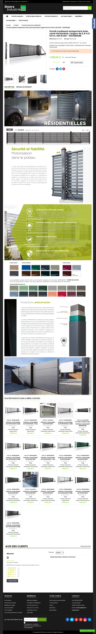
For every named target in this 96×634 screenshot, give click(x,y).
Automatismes (66, 16)
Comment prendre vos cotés (13, 612)
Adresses (52, 608)
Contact (76, 596)
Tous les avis (85, 546)
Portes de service (51, 16)
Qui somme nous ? (32, 605)
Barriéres (78, 16)
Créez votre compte (84, 1)
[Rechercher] (77, 8)
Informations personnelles (57, 600)
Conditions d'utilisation (34, 603)
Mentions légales (32, 600)
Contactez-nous (32, 610)
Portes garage (17, 16)
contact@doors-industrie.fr (19, 1)
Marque (66, 39)
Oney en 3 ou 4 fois (33, 608)
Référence (52, 39)
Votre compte (55, 596)
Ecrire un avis (76, 62)
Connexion (73, 1)
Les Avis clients (8, 608)
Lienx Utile (30, 612)
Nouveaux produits (10, 603)
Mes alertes (53, 610)
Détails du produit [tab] (24, 87)
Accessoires (10, 20)
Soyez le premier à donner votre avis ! (63, 557)
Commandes (53, 603)
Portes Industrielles (33, 16)
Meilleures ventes (9, 605)
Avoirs (51, 605)
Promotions (7, 600)
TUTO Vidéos (8, 610)
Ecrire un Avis (12, 581)
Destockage (23, 20)
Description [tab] (9, 87)
